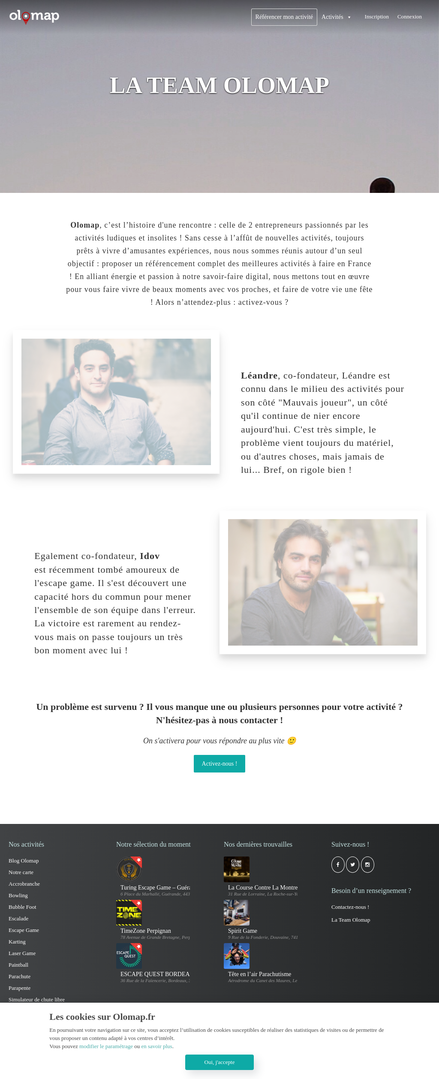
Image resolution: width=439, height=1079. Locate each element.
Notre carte (21, 872)
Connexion (409, 16)
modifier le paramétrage (106, 1046)
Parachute (19, 976)
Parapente (19, 988)
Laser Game (22, 953)
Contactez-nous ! (350, 907)
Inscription (377, 16)
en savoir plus (156, 1046)
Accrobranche (24, 884)
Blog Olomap (24, 860)
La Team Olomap (350, 920)
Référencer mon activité (284, 17)
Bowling (18, 895)
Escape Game (24, 930)
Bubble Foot (22, 907)
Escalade (18, 918)
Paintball (18, 965)
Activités (332, 17)
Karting (17, 941)
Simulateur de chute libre (37, 999)
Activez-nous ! (220, 763)
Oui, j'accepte (219, 1062)
